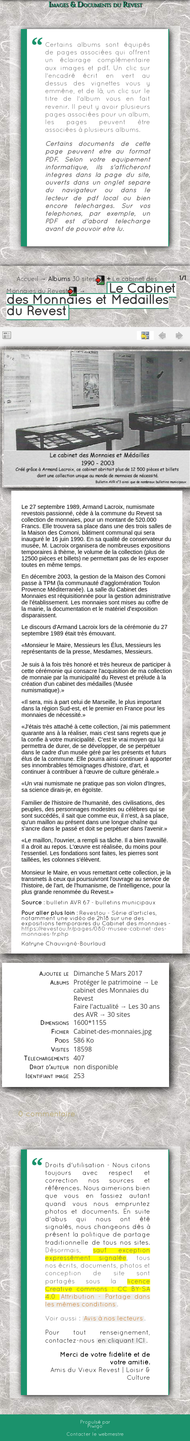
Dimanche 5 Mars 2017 (107, 973)
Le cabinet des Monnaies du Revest (115, 990)
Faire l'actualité (95, 1006)
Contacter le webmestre (95, 1435)
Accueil (27, 279)
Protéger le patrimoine (107, 982)
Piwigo (95, 1426)
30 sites (83, 279)
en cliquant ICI (121, 1341)
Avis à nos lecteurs (113, 1319)
